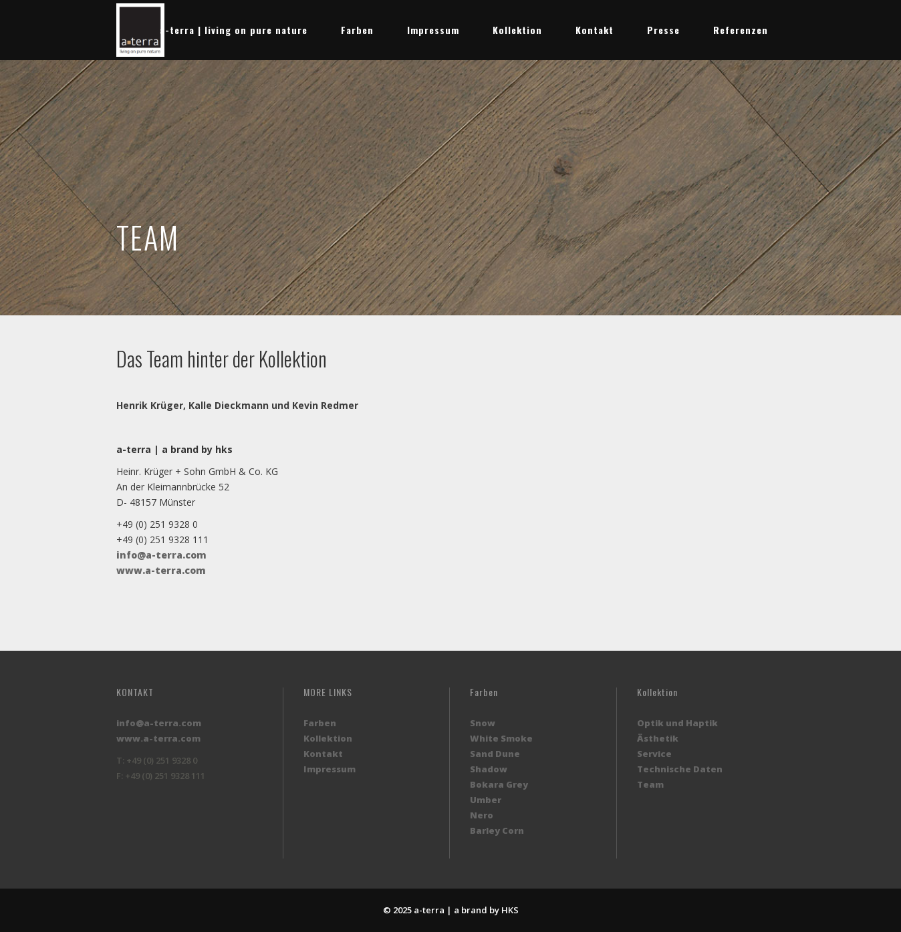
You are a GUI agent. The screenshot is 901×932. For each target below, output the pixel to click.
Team (650, 784)
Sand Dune (495, 754)
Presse (663, 30)
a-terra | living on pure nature (233, 30)
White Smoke (501, 738)
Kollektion (517, 30)
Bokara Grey (499, 784)
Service (654, 754)
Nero (481, 815)
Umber (485, 800)
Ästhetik (657, 738)
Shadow (488, 769)
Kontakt (594, 30)
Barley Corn (497, 830)
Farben (357, 30)
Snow (482, 723)
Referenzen (740, 30)
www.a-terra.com (161, 570)
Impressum (433, 30)
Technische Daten (680, 769)
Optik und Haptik (677, 723)
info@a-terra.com (161, 555)
